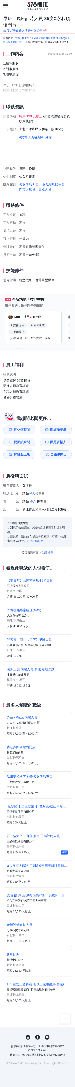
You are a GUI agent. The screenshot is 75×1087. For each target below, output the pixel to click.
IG (28, 1037)
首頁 (17, 38)
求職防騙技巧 (35, 540)
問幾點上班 (22, 454)
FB (37, 1037)
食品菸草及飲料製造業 (43, 38)
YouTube (47, 1037)
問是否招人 (58, 442)
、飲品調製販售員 (52, 184)
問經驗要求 (58, 429)
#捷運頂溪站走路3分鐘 (35, 137)
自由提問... (58, 454)
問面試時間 (22, 442)
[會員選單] (69, 5)
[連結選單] (5, 5)
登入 (32, 493)
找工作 (25, 38)
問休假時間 (22, 429)
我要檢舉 (47, 552)
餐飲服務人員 (28, 184)
